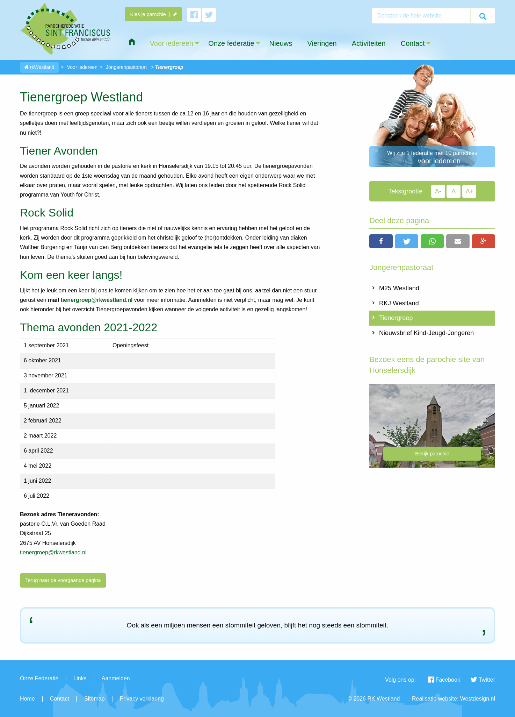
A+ (470, 191)
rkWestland (39, 67)
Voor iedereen (82, 67)
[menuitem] (132, 42)
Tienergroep (396, 317)
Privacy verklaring (142, 699)
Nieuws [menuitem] (280, 43)
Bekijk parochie (432, 453)
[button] (381, 241)
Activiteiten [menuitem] (369, 43)
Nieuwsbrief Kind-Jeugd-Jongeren (426, 332)
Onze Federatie (39, 678)
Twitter (483, 680)
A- (438, 191)
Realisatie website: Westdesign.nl (453, 699)
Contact (59, 699)
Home (27, 699)
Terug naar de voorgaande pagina (63, 580)
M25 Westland (399, 288)
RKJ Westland (399, 303)
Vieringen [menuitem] (321, 43)
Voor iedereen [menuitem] (172, 43)
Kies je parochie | (153, 14)
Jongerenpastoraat (126, 67)
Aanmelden (116, 678)
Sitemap (94, 699)
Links (79, 678)
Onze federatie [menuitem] (231, 43)
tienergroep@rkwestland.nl (53, 552)
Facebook (444, 680)
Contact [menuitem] (413, 43)
